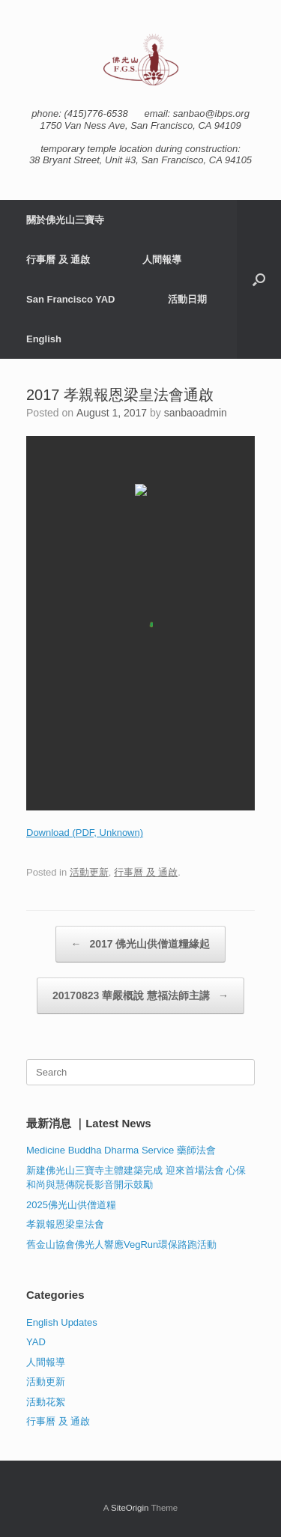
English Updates (61, 1322)
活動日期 (187, 299)
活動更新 (89, 872)
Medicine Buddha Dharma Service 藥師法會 (121, 1150)
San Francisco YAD (70, 299)
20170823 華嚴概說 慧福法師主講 (140, 996)
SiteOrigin (130, 1507)
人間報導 (161, 259)
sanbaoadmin (195, 413)
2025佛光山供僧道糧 (71, 1204)
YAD (36, 1341)
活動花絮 (45, 1401)
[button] (259, 279)
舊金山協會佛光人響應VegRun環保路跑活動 (121, 1244)
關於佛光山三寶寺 (65, 219)
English (43, 339)
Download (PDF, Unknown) (84, 832)
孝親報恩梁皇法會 (65, 1224)
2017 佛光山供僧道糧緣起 (141, 944)
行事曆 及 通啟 (58, 259)
